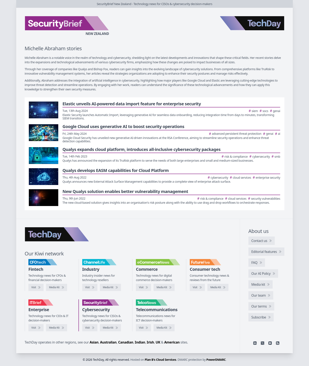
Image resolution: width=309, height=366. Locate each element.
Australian (108, 342)
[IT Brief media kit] (56, 327)
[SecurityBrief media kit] (110, 327)
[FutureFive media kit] (217, 287)
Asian (94, 342)
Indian (140, 342)
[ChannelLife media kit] (110, 287)
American (172, 342)
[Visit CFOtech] (36, 287)
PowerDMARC (216, 360)
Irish (150, 342)
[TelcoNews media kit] (164, 327)
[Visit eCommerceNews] (143, 287)
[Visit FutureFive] (197, 287)
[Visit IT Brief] (36, 327)
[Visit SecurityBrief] (89, 327)
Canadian (125, 342)
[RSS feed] (277, 343)
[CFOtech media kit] (56, 287)
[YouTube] (270, 343)
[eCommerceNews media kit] (164, 287)
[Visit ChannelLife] (89, 287)
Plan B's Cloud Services (160, 360)
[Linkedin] (255, 343)
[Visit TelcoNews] (143, 327)
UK (158, 342)
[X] (262, 343)
